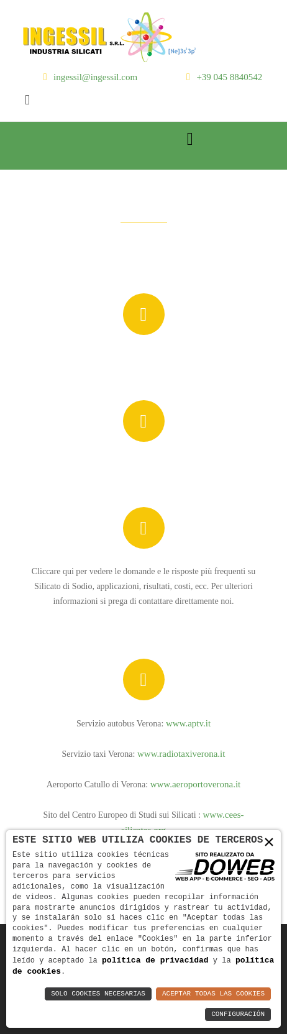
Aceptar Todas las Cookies (213, 994)
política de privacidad (155, 959)
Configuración (238, 1014)
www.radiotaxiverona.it (181, 754)
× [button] (269, 841)
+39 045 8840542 (229, 77)
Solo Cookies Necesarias (98, 994)
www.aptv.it (188, 723)
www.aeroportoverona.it (195, 784)
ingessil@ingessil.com (95, 77)
